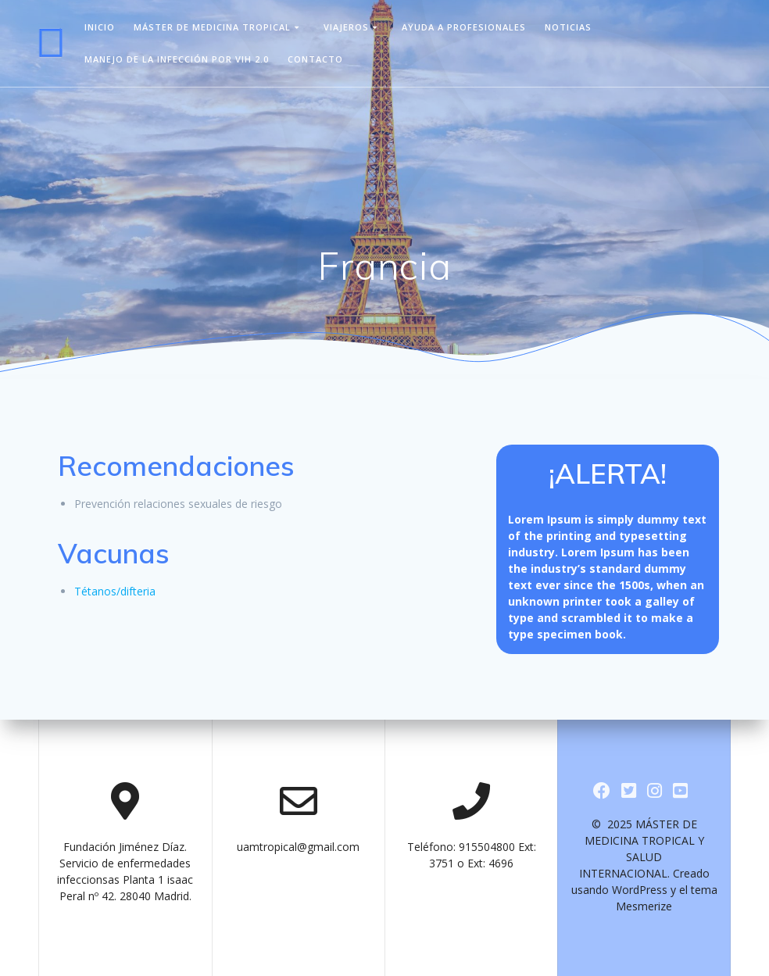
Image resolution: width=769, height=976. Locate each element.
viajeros (346, 27)
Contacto (315, 59)
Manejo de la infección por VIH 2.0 (176, 59)
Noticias (568, 27)
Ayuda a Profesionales (464, 27)
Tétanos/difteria (115, 591)
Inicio (99, 27)
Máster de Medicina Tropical (212, 27)
